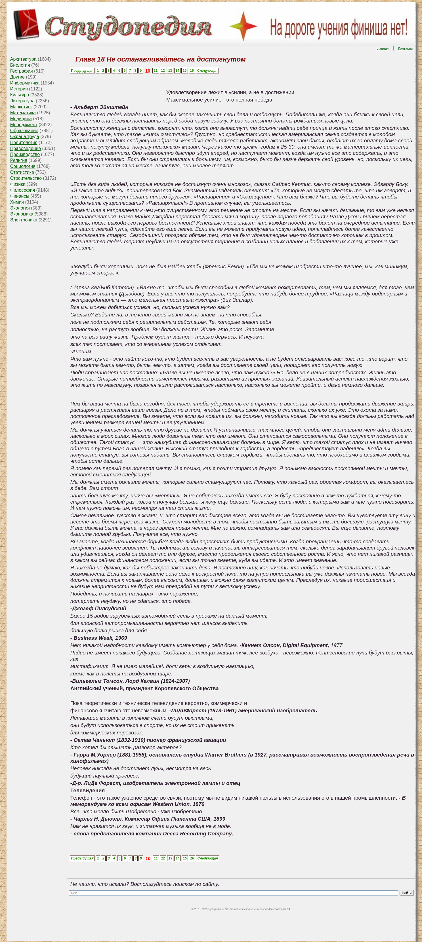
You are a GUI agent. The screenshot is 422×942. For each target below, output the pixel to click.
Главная (382, 48)
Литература (22, 100)
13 (170, 71)
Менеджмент (23, 124)
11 (156, 71)
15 (184, 71)
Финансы (19, 196)
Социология (22, 166)
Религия (18, 160)
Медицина (21, 118)
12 (163, 71)
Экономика (21, 214)
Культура (19, 94)
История (19, 88)
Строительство (26, 178)
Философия (22, 190)
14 (177, 71)
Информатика (24, 83)
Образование (24, 130)
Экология (20, 208)
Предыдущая (82, 71)
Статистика (22, 172)
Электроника (23, 219)
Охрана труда (24, 136)
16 (192, 71)
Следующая (207, 71)
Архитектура (23, 59)
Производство (25, 154)
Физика (18, 184)
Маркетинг (21, 106)
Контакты (405, 48)
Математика (23, 112)
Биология (20, 65)
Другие (17, 77)
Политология (23, 142)
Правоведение (25, 148)
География (21, 71)
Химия (17, 202)
